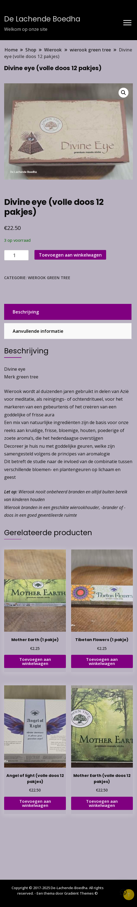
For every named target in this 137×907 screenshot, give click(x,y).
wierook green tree (49, 277)
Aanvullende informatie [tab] (38, 331)
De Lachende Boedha (42, 19)
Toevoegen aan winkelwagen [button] (35, 661)
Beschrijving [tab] (26, 312)
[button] (123, 93)
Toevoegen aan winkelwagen (70, 255)
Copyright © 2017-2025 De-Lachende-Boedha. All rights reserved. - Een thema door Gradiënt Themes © (58, 890)
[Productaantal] (16, 255)
